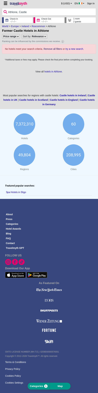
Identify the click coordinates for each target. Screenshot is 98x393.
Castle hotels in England (64, 100)
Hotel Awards (13, 228)
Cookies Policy (13, 375)
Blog (8, 233)
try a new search (74, 49)
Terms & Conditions (15, 362)
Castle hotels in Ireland (73, 95)
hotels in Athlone (53, 71)
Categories (12, 224)
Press (9, 219)
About (9, 214)
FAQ (8, 238)
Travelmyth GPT (15, 248)
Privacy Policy (12, 369)
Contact (10, 243)
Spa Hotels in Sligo (16, 192)
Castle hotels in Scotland (33, 100)
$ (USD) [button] (65, 3)
